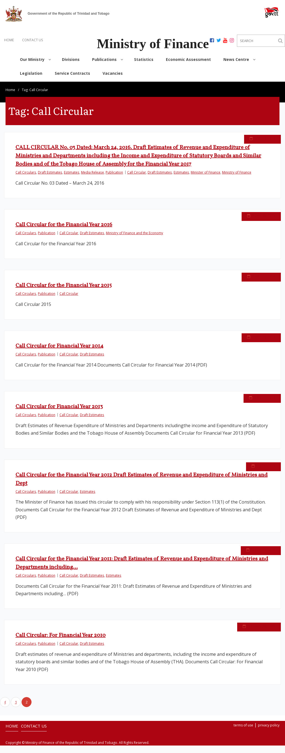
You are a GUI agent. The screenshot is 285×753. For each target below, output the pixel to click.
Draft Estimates (50, 172)
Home (10, 89)
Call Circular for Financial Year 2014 (59, 346)
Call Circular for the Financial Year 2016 (63, 225)
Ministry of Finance (236, 172)
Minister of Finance (205, 172)
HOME (9, 40)
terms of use (243, 725)
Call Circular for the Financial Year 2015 (63, 285)
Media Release (92, 172)
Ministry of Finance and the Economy (134, 233)
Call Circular (136, 172)
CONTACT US (32, 40)
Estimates (71, 172)
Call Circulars (25, 172)
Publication (114, 172)
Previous (5, 702)
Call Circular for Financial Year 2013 (59, 407)
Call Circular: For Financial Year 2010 (60, 637)
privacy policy (268, 725)
